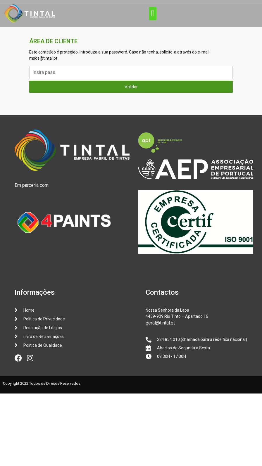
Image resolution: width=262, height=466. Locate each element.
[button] (152, 13)
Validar (131, 86)
